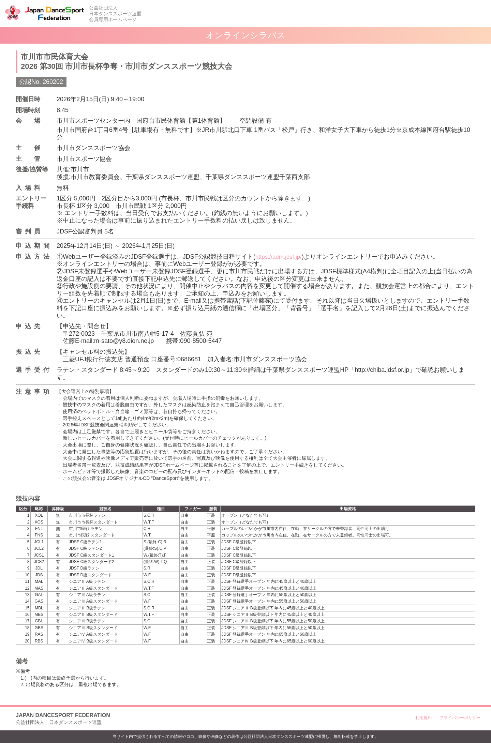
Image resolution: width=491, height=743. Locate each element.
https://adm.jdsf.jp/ (280, 256)
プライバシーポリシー (460, 717)
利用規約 (423, 717)
